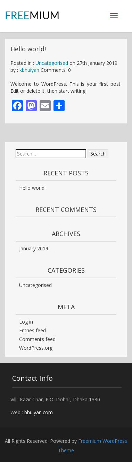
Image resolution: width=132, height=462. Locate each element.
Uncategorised (51, 63)
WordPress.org (35, 347)
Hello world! (32, 187)
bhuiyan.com (38, 412)
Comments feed (37, 339)
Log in (26, 321)
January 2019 (33, 248)
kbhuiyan (29, 70)
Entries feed (32, 330)
